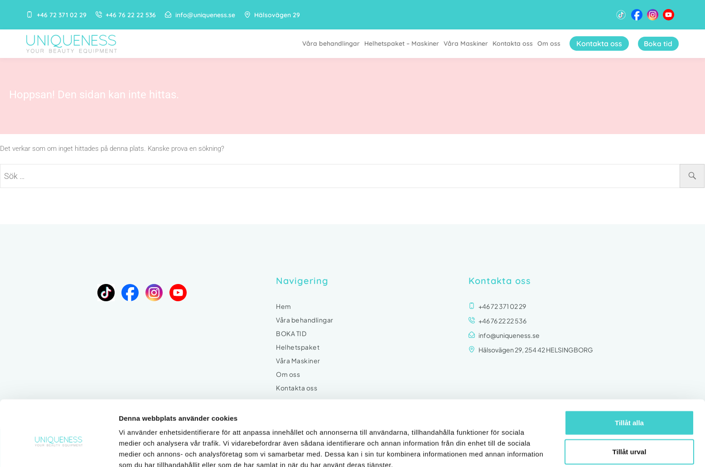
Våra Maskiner (464, 43)
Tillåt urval (630, 406)
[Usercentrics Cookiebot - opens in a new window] (58, 449)
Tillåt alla (629, 377)
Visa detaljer (492, 449)
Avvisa (629, 435)
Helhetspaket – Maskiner (400, 43)
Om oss (547, 43)
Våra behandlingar (329, 43)
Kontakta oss (511, 43)
